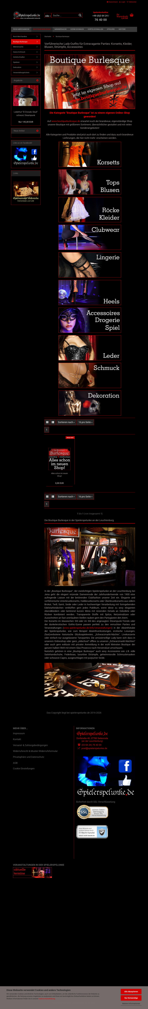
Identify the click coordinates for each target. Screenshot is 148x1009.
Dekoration (17, 67)
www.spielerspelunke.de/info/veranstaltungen (88, 631)
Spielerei (111, 29)
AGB (15, 766)
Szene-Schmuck (77, 29)
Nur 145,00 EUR (25, 122)
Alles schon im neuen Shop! (59, 478)
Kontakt (17, 742)
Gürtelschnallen (95, 29)
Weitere (122, 29)
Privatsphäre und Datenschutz (28, 760)
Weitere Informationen (131, 1003)
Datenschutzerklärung (47, 999)
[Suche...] (47, 15)
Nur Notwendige (131, 998)
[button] (112, 2)
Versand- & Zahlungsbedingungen (30, 748)
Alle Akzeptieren (131, 992)
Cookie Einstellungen (24, 771)
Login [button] (122, 2)
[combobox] (66, 425)
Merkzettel (131, 2)
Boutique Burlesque (42, 29)
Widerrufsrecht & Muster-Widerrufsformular (35, 754)
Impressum (19, 736)
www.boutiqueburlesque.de (65, 121)
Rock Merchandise (21, 29)
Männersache (61, 29)
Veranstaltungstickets (21, 72)
